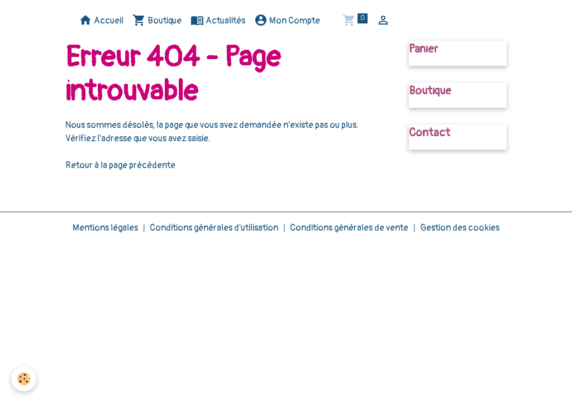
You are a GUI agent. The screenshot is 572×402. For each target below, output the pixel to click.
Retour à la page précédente (120, 165)
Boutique (157, 20)
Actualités (217, 20)
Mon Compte (287, 20)
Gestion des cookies (459, 227)
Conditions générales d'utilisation (214, 227)
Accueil (101, 20)
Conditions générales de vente (349, 227)
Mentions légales (105, 227)
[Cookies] (23, 378)
